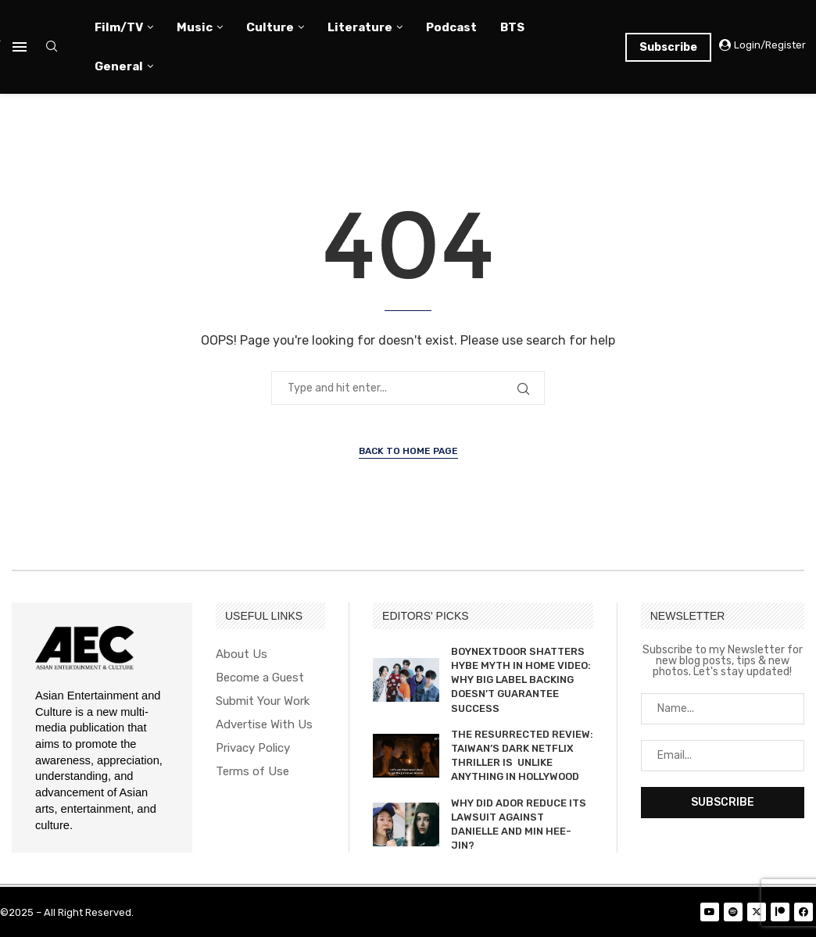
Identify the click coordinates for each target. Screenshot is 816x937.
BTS (512, 27)
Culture (270, 27)
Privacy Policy (253, 748)
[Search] (51, 47)
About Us (241, 654)
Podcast (451, 27)
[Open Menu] (20, 47)
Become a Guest (260, 678)
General (119, 66)
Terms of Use (252, 772)
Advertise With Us (264, 725)
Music (195, 27)
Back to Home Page (408, 450)
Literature (359, 27)
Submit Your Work (263, 701)
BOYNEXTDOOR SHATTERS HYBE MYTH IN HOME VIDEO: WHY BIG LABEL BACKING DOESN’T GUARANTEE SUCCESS (521, 680)
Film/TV (119, 27)
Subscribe (668, 47)
